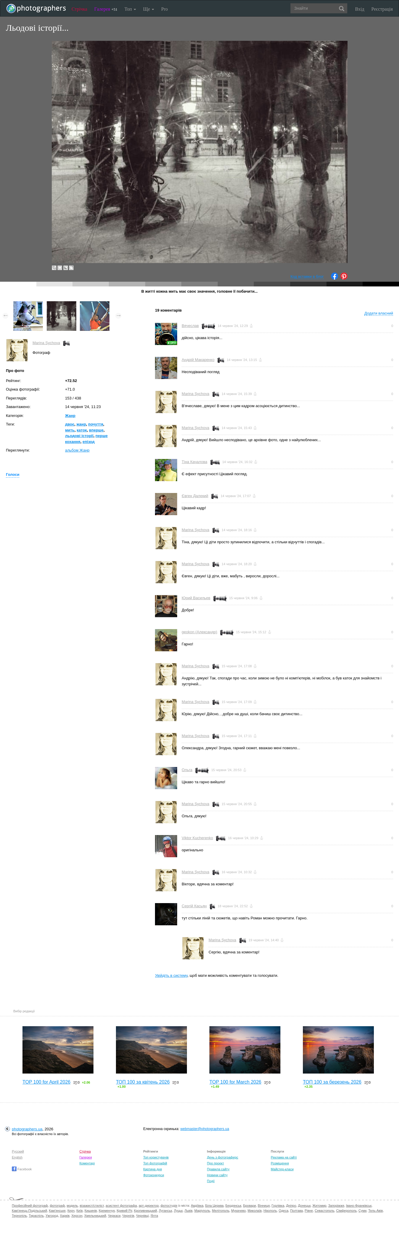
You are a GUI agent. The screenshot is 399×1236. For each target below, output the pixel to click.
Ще (148, 9)
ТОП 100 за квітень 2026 (143, 1081)
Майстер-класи (282, 1169)
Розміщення (280, 1163)
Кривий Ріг (124, 1210)
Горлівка (278, 1205)
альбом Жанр (77, 450)
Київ (79, 1210)
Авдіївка (197, 1205)
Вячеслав (190, 325)
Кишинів (91, 1210)
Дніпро (291, 1205)
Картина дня (152, 1169)
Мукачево (238, 1210)
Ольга (187, 770)
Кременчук (107, 1210)
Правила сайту (218, 1169)
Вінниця (264, 1205)
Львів (189, 1210)
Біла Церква (214, 1205)
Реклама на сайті (284, 1157)
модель (72, 1205)
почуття (95, 424)
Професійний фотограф (30, 1205)
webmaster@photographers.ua (204, 1129)
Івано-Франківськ (358, 1205)
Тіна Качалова (194, 462)
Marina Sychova (46, 343)
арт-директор (149, 1205)
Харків (65, 1215)
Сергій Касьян (194, 906)
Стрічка (79, 9)
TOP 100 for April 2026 (46, 1081)
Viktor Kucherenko (197, 838)
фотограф (57, 1205)
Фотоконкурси (153, 1175)
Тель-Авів (375, 1210)
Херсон (76, 1215)
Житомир (319, 1205)
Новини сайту (217, 1175)
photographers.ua (27, 1129)
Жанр (70, 415)
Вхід (359, 9)
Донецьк (304, 1205)
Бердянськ (233, 1205)
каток (82, 430)
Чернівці (142, 1215)
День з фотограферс (222, 1157)
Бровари (249, 1205)
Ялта (154, 1215)
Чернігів (128, 1215)
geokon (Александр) (199, 632)
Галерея (105, 9)
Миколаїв (255, 1210)
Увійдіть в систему (171, 975)
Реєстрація (382, 9)
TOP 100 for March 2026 (235, 1081)
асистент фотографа (121, 1205)
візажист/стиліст (92, 1205)
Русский (18, 1151)
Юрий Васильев (196, 598)
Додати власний (378, 313)
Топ (130, 9)
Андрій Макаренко (198, 359)
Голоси (12, 474)
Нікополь (270, 1210)
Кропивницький (145, 1210)
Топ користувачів (156, 1157)
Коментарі (87, 1163)
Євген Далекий (195, 496)
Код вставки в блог (307, 276)
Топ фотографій (155, 1163)
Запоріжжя (336, 1205)
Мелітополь (220, 1210)
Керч (71, 1210)
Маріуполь (202, 1210)
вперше (96, 430)
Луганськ (165, 1210)
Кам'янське (57, 1210)
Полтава (296, 1210)
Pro (164, 9)
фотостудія (169, 1205)
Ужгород (52, 1215)
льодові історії (79, 436)
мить (70, 430)
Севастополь (324, 1210)
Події (211, 1181)
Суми (362, 1210)
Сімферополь (346, 1210)
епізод (89, 441)
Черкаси (114, 1215)
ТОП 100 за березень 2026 (332, 1081)
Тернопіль (19, 1215)
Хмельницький (95, 1215)
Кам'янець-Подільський (29, 1210)
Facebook (22, 1169)
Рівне (309, 1210)
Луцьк (178, 1210)
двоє (69, 424)
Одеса (283, 1210)
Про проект (215, 1163)
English (17, 1157)
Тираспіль (36, 1215)
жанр (81, 424)
